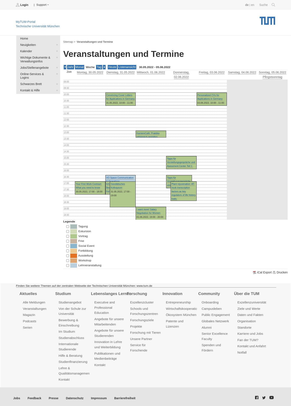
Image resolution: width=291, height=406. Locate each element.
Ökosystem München (181, 314)
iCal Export (263, 271)
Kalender (56, 50)
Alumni (206, 326)
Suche (267, 5)
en (253, 4)
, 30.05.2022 (90, 71)
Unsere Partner (141, 337)
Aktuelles (27, 293)
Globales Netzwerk (215, 320)
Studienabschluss (71, 336)
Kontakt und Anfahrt (251, 344)
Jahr (70, 66)
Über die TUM (246, 293)
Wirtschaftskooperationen (184, 308)
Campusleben (211, 308)
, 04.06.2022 (242, 71)
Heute (112, 66)
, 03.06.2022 (211, 71)
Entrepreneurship (178, 301)
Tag (98, 66)
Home (24, 38)
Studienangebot (70, 301)
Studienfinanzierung (73, 359)
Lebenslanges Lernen (110, 293)
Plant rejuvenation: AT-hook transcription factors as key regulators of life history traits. (183, 190)
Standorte (244, 326)
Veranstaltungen (34, 308)
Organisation (246, 320)
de (247, 4)
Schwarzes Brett (56, 79)
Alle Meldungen (34, 301)
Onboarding (210, 301)
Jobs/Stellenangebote (56, 66)
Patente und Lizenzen (181, 320)
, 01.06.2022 (150, 71)
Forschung (136, 293)
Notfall (241, 350)
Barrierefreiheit (122, 395)
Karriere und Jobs (249, 332)
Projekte (136, 325)
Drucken (280, 271)
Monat (79, 66)
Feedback (34, 395)
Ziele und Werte (248, 308)
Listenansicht (126, 66)
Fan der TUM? (247, 338)
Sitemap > (69, 41)
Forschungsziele (141, 319)
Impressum (96, 395)
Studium (62, 293)
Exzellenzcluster (141, 301)
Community (208, 293)
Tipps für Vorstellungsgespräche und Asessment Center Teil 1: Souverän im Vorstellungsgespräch (181, 165)
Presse (52, 395)
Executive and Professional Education (104, 307)
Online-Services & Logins (56, 72)
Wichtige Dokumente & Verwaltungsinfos (56, 56)
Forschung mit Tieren (145, 331)
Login (22, 5)
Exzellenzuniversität (251, 301)
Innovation (172, 293)
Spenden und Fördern (217, 343)
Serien (27, 326)
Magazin (29, 314)
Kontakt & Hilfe (56, 85)
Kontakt (64, 377)
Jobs (16, 395)
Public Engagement (215, 314)
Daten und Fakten (250, 314)
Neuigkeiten (56, 44)
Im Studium (67, 330)
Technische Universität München (267, 19)
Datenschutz (73, 395)
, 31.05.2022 (120, 71)
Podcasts (29, 320)
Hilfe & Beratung (70, 353)
